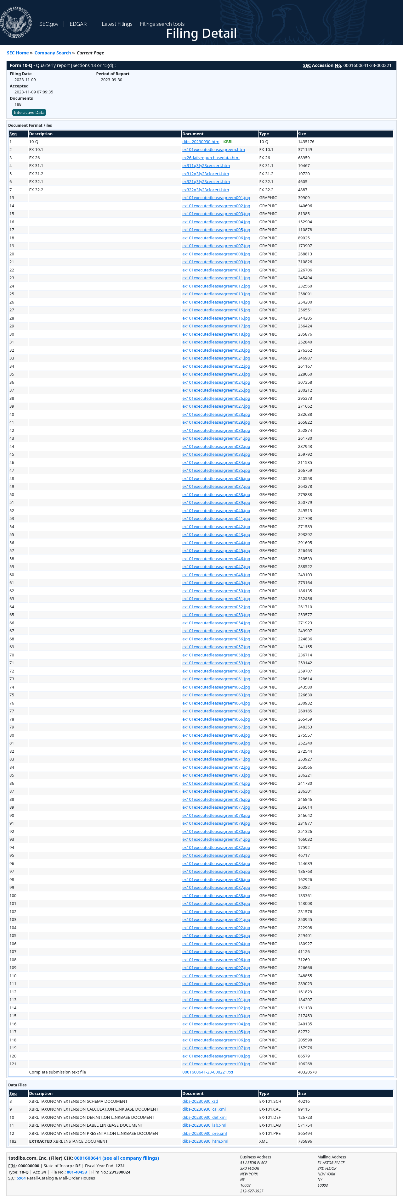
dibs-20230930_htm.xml (205, 1141)
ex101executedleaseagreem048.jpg (216, 574)
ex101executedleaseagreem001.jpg (216, 197)
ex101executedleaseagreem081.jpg (216, 839)
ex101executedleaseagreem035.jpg (216, 470)
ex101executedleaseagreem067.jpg (216, 727)
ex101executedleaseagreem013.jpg (216, 294)
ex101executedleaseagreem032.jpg (216, 446)
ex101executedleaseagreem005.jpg (216, 229)
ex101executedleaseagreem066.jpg (216, 719)
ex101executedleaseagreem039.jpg (216, 502)
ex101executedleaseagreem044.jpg (216, 542)
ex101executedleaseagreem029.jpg (216, 422)
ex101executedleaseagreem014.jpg (216, 302)
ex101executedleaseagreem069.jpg (216, 743)
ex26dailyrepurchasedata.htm (211, 157)
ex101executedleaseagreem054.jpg (216, 623)
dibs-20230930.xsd (200, 1101)
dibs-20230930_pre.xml (204, 1133)
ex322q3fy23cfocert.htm (205, 189)
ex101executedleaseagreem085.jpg (216, 871)
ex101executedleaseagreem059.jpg (216, 663)
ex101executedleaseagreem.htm (213, 149)
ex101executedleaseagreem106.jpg (216, 1040)
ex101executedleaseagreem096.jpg (216, 959)
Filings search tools (162, 24)
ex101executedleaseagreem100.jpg (216, 992)
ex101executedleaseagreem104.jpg (216, 1024)
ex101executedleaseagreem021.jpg (216, 358)
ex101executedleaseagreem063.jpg (216, 695)
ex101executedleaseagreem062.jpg (216, 687)
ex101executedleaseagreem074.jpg (216, 783)
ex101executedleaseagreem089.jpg (216, 903)
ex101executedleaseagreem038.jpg (216, 494)
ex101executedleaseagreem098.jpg (216, 976)
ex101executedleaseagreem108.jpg (216, 1056)
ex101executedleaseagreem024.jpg (216, 382)
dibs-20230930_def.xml (204, 1117)
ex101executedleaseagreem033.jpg (216, 454)
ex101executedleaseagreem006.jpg (216, 238)
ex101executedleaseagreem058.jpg (216, 655)
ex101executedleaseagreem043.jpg (216, 534)
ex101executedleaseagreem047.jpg (216, 566)
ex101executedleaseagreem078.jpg (216, 815)
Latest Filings (117, 24)
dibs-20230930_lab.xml (204, 1125)
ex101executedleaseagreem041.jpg (216, 518)
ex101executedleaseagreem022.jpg (216, 366)
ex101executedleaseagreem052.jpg (216, 607)
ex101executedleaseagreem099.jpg (216, 983)
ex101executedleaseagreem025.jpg (216, 390)
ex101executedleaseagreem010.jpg (216, 270)
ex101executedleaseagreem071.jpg (216, 759)
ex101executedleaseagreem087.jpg (216, 887)
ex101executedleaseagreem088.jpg (216, 895)
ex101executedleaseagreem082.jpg (216, 847)
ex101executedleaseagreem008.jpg (216, 254)
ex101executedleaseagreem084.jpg (216, 863)
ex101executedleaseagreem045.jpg (216, 550)
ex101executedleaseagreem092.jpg (216, 927)
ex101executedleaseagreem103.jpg (216, 1015)
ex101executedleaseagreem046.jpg (216, 558)
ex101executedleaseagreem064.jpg (216, 703)
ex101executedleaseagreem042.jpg (216, 526)
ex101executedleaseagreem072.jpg (216, 767)
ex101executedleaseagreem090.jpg (216, 911)
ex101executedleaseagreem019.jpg (216, 342)
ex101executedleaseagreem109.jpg (216, 1064)
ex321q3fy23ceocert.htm (206, 181)
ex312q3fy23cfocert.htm (205, 173)
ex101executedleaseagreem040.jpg (216, 510)
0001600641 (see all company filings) (116, 1158)
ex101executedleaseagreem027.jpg (216, 406)
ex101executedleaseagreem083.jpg (216, 855)
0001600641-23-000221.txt (207, 1072)
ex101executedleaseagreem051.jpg (216, 598)
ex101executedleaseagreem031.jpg (216, 438)
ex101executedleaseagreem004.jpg (216, 222)
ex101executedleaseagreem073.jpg (216, 775)
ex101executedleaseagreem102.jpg (216, 1008)
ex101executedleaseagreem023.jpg (216, 374)
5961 (21, 1178)
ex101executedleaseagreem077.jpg (216, 807)
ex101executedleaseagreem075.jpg (216, 791)
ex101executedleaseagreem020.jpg (216, 350)
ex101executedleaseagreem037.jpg (216, 486)
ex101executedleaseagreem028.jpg (216, 414)
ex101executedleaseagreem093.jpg (216, 935)
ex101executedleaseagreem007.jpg (216, 245)
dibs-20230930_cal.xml (204, 1109)
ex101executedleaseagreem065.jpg (216, 711)
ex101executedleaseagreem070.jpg (216, 751)
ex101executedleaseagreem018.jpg (216, 334)
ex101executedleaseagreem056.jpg (216, 639)
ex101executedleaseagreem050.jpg (216, 591)
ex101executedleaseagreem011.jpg (216, 278)
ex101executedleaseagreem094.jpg (216, 943)
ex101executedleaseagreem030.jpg (216, 430)
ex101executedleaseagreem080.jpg (216, 831)
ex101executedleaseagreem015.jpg (216, 310)
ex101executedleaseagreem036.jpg (216, 478)
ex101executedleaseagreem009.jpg (216, 262)
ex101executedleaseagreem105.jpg (216, 1031)
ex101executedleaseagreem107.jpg (216, 1048)
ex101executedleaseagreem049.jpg (216, 582)
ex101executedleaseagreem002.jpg (216, 206)
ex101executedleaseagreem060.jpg (216, 671)
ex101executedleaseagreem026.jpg (216, 398)
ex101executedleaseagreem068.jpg (216, 735)
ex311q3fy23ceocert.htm (206, 165)
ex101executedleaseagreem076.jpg (216, 799)
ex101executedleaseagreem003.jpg (216, 213)
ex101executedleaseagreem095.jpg (216, 951)
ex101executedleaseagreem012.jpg (216, 286)
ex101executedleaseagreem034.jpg (216, 462)
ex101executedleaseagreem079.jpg (216, 823)
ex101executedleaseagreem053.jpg (216, 614)
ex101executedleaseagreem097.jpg (216, 967)
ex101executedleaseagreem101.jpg (216, 999)
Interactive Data (29, 112)
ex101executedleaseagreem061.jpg (216, 679)
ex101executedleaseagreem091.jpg (216, 919)
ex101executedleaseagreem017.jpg (216, 326)
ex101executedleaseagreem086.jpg (216, 879)
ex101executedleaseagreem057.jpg (216, 647)
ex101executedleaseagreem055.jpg (216, 630)
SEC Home (18, 53)
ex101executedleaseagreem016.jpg (216, 318)
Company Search (53, 53)
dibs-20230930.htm (200, 141)
